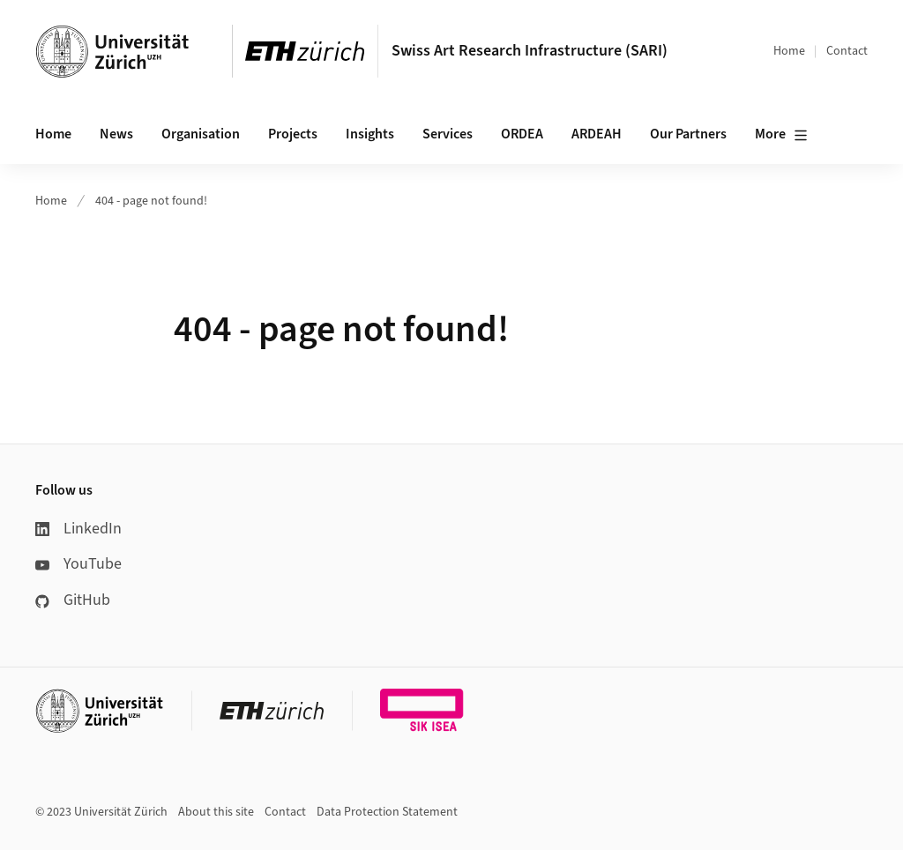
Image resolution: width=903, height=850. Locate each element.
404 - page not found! (151, 201)
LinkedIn (78, 529)
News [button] (116, 134)
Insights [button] (370, 134)
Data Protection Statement (387, 812)
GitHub (72, 600)
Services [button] (447, 134)
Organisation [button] (200, 134)
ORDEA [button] (522, 134)
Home (789, 51)
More (781, 134)
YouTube (78, 564)
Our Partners (688, 134)
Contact (847, 51)
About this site (216, 812)
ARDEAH (596, 134)
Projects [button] (292, 134)
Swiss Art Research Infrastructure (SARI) (530, 51)
